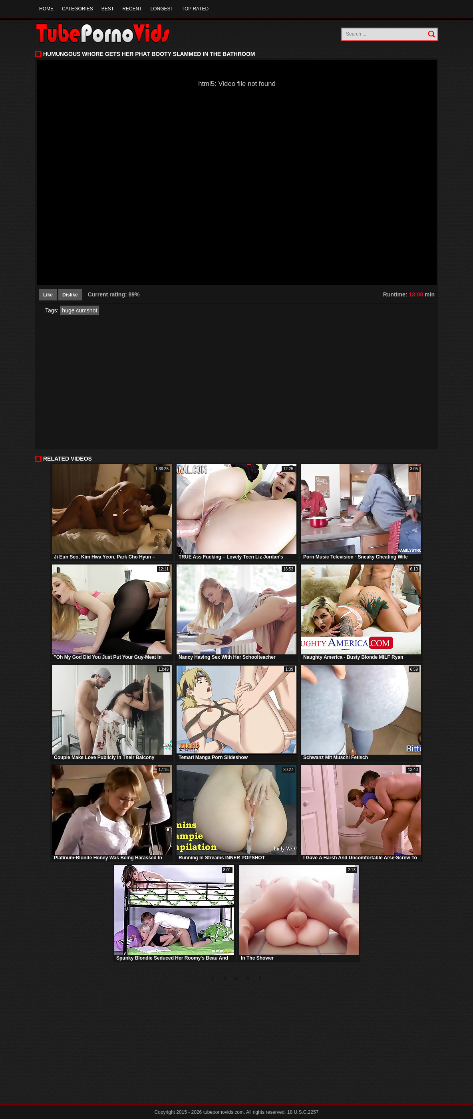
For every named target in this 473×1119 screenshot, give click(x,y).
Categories (77, 9)
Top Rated (195, 9)
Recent (132, 9)
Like (48, 295)
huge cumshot (79, 310)
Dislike (70, 295)
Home (46, 9)
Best (107, 9)
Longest (161, 9)
